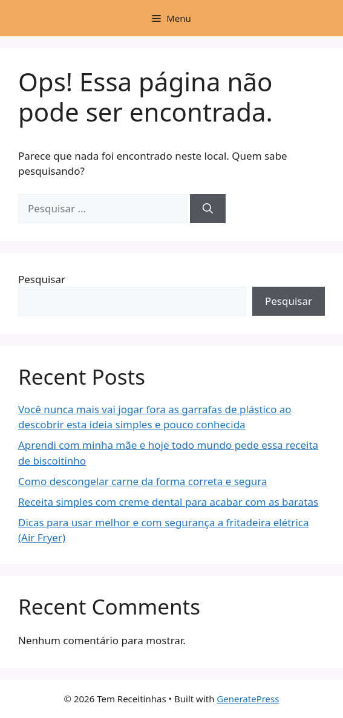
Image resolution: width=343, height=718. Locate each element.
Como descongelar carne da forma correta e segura (142, 481)
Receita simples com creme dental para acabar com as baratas (168, 502)
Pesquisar (41, 279)
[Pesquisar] (208, 208)
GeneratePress (248, 699)
